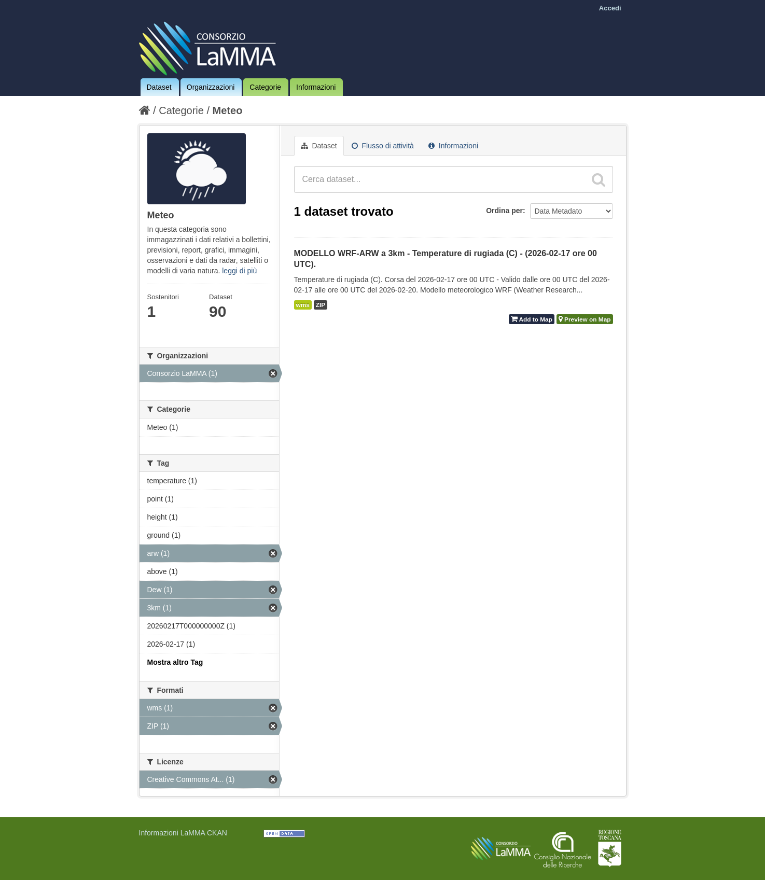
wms (303, 305)
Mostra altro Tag (175, 662)
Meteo (228, 110)
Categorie (265, 87)
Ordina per (504, 210)
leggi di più (239, 271)
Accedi (610, 8)
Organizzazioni (211, 87)
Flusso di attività (383, 146)
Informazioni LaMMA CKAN (183, 833)
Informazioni (316, 87)
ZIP (320, 305)
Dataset (159, 87)
